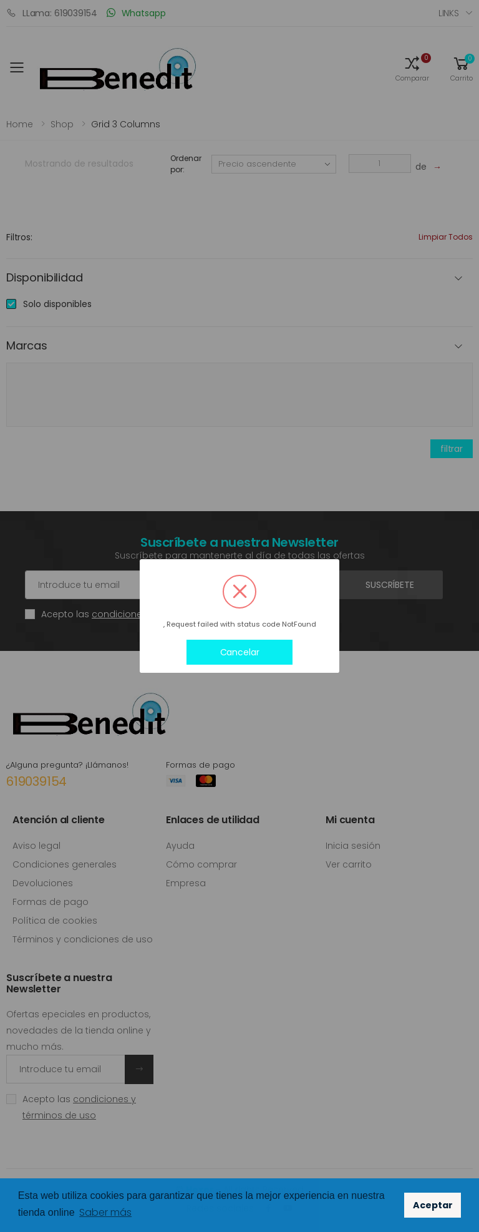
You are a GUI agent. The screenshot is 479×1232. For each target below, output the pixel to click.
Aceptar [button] (433, 1205)
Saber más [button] (105, 1212)
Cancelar (239, 652)
